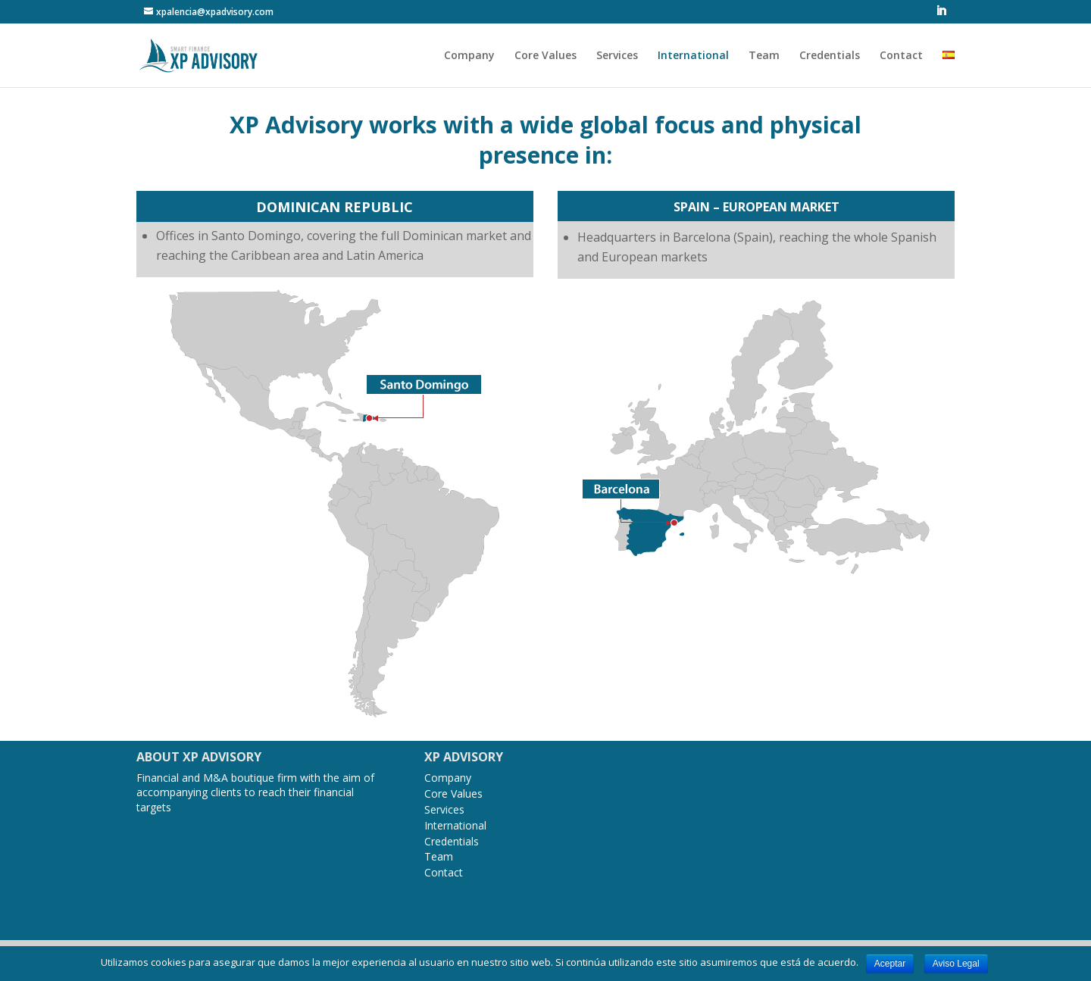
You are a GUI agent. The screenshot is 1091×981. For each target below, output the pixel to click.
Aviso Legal (956, 963)
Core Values (545, 56)
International (693, 56)
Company (469, 56)
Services (617, 56)
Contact (901, 56)
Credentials (829, 56)
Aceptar (889, 963)
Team (764, 56)
